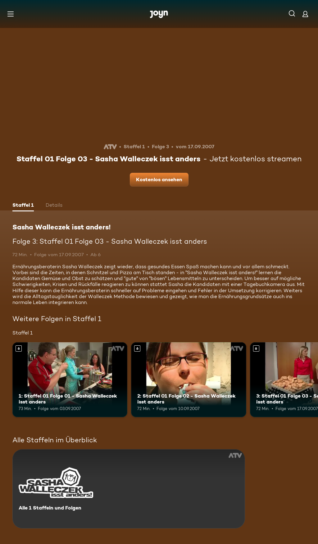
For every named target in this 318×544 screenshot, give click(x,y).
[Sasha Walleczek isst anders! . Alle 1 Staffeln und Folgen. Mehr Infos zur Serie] (128, 488)
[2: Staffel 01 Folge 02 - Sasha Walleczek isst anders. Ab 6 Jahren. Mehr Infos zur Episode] (188, 379)
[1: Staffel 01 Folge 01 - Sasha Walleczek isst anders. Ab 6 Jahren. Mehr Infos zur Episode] (69, 379)
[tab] (23, 205)
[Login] (305, 13)
